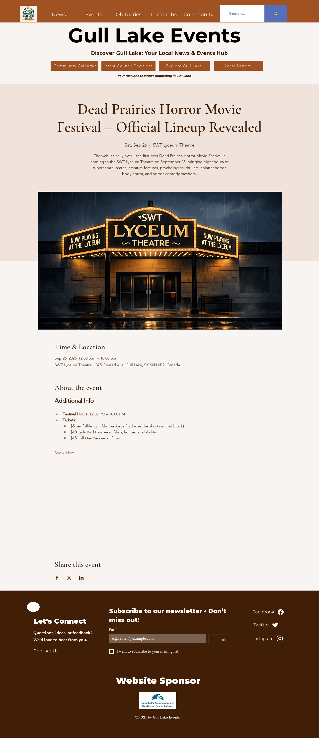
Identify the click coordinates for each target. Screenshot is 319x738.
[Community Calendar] (74, 66)
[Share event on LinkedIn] (81, 578)
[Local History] (238, 66)
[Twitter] (266, 625)
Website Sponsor (158, 680)
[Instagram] (268, 638)
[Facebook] (268, 612)
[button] (198, 14)
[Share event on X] (69, 578)
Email (114, 630)
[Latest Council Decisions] (128, 66)
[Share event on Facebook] (57, 578)
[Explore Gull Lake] (184, 66)
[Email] (156, 638)
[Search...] (237, 13)
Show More (65, 452)
